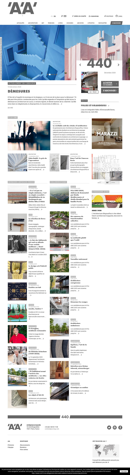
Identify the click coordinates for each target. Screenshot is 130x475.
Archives (80, 23)
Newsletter (102, 23)
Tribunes (51, 23)
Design (30, 262)
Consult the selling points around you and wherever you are (106, 461)
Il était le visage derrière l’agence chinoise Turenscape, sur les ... (36, 336)
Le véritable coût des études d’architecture (70, 126)
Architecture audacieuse (75, 324)
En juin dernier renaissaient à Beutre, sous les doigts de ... (38, 383)
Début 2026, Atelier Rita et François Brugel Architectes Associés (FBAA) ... (37, 207)
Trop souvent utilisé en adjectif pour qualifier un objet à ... (36, 274)
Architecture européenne (75, 282)
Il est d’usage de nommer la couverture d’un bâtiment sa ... (37, 293)
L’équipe (10, 447)
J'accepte (124, 471)
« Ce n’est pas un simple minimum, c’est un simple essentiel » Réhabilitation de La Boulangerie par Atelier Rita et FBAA (37, 196)
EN (55, 16)
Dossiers (70, 23)
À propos (91, 23)
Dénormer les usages (79, 302)
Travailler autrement (79, 259)
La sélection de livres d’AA (37, 220)
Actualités (20, 23)
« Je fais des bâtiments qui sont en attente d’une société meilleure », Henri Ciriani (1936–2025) (38, 244)
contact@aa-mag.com (52, 429)
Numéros (23, 447)
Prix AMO (73, 186)
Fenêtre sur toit (35, 287)
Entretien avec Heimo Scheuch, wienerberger (80, 367)
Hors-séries (24, 449)
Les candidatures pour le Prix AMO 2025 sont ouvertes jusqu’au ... (80, 226)
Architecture (33, 23)
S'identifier (94, 16)
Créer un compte (79, 16)
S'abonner (116, 23)
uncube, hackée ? (36, 309)
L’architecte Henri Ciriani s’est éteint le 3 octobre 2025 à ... (38, 254)
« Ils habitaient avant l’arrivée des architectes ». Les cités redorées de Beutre (37, 374)
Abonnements (25, 445)
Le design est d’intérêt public (38, 267)
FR (52, 16)
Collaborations (75, 341)
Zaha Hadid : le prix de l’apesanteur (37, 159)
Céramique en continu (79, 387)
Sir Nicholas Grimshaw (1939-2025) (38, 352)
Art (43, 23)
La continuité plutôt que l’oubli (78, 239)
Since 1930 (96, 210)
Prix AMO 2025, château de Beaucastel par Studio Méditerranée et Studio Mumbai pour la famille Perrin (80, 196)
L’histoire (11, 445)
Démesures (19, 91)
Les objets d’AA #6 (36, 395)
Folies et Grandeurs (94, 105)
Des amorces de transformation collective (77, 218)
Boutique (109, 16)
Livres (60, 23)
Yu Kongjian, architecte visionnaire (37, 329)
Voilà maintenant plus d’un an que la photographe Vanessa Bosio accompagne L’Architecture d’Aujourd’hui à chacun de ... (79, 167)
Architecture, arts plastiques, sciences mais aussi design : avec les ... (38, 401)
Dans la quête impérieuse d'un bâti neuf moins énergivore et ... (79, 352)
